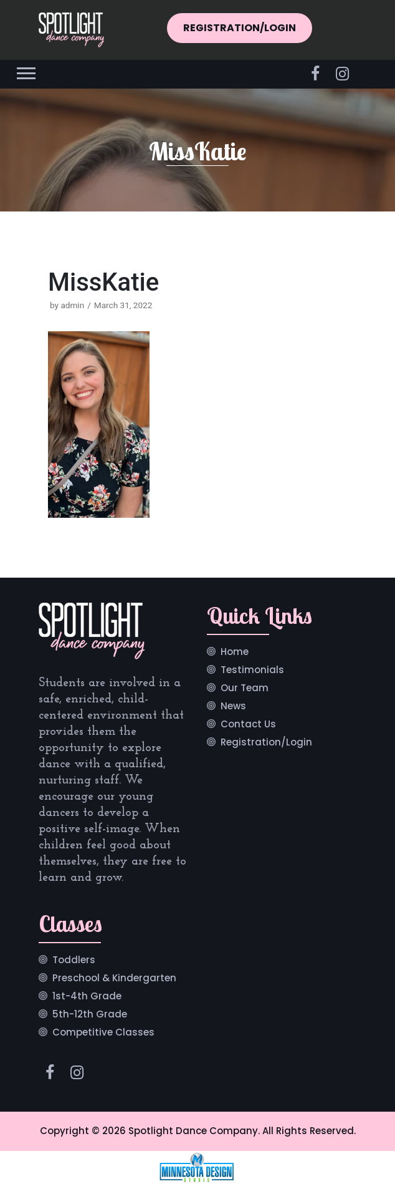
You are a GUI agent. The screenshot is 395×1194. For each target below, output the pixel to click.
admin (72, 305)
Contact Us (248, 724)
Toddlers (73, 960)
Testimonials (252, 670)
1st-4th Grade (86, 996)
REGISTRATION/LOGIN (239, 28)
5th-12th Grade (89, 1015)
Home (235, 652)
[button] (25, 70)
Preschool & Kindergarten (114, 978)
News (233, 706)
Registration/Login (266, 743)
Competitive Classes (103, 1033)
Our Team (245, 688)
